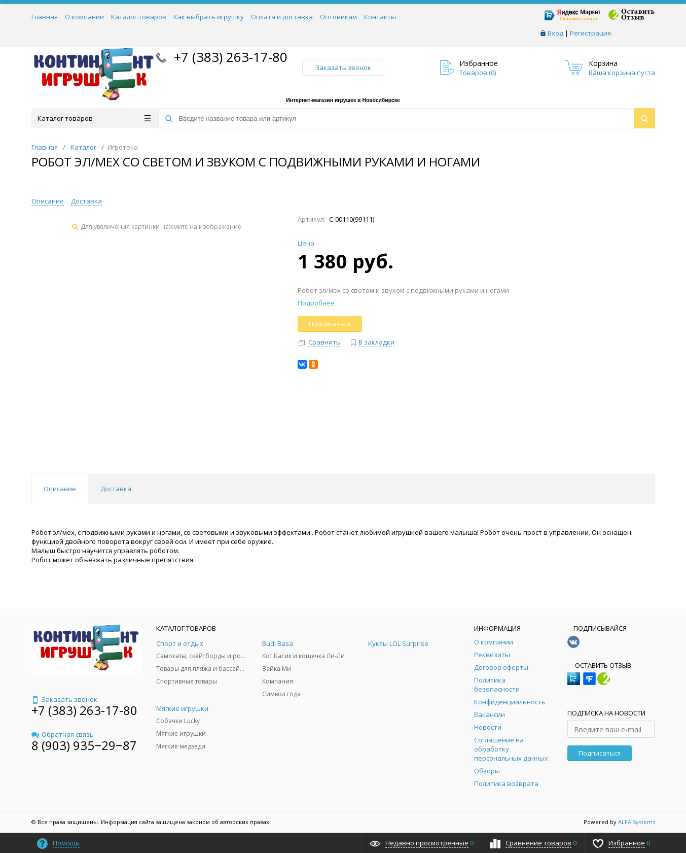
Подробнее (316, 303)
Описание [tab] (60, 488)
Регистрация (590, 33)
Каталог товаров (138, 16)
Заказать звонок (343, 67)
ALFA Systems (636, 822)
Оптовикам (338, 16)
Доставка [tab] (115, 488)
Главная (44, 16)
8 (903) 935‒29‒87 (84, 745)
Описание (47, 201)
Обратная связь (62, 734)
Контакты (380, 16)
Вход (555, 33)
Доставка (86, 201)
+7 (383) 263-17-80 (228, 57)
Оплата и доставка (282, 16)
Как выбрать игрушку (208, 16)
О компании (84, 16)
